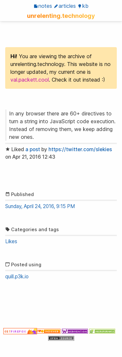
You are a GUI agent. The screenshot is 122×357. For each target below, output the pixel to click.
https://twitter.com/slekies (80, 149)
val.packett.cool (29, 79)
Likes (11, 241)
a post (32, 149)
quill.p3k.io (17, 276)
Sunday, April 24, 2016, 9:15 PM (40, 206)
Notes (43, 6)
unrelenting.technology (61, 15)
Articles (65, 6)
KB (82, 6)
